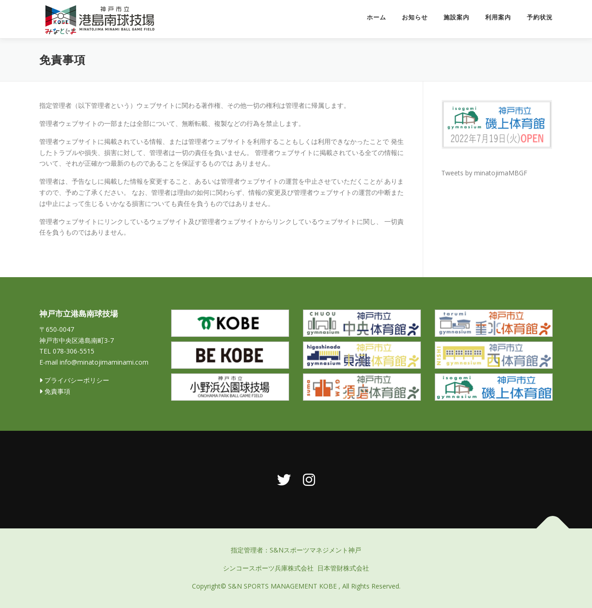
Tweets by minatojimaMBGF (484, 172)
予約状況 (540, 17)
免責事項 (54, 391)
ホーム (376, 17)
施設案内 (456, 17)
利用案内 (498, 17)
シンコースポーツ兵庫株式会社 (268, 568)
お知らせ (415, 17)
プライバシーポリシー (74, 380)
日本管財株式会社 (343, 568)
